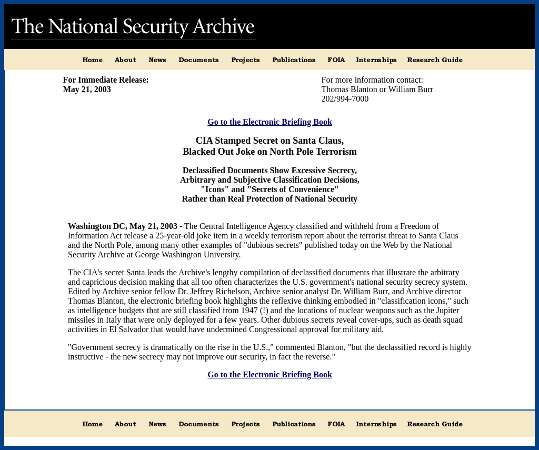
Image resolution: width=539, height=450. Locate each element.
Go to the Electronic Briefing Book (269, 121)
